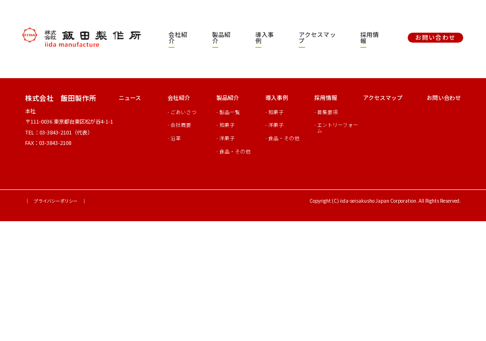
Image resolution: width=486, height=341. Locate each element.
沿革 (175, 138)
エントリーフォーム (337, 127)
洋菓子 (227, 138)
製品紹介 (221, 37)
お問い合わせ (444, 97)
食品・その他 (235, 151)
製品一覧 (229, 112)
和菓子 (227, 124)
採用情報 (369, 37)
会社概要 (180, 124)
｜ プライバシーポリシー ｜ (55, 200)
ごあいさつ (183, 112)
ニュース (130, 97)
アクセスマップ (317, 37)
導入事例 (264, 37)
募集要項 (327, 112)
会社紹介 (177, 37)
